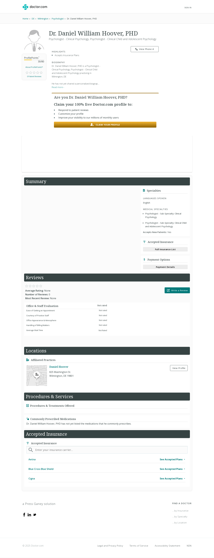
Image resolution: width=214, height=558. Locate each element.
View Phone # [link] (144, 49)
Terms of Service (139, 545)
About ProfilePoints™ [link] (34, 67)
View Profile (178, 368)
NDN (189, 545)
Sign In (188, 7)
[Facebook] (24, 514)
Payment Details (165, 266)
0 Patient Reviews (34, 76)
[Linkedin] (29, 514)
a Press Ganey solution (39, 504)
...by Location (179, 522)
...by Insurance (180, 510)
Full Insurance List (165, 249)
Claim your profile (105, 124)
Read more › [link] (58, 87)
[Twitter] (34, 514)
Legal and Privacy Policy (110, 545)
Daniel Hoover (58, 366)
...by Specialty (179, 516)
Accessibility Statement (167, 545)
